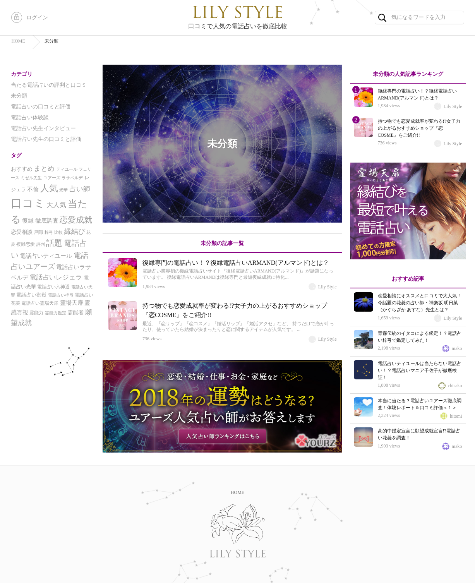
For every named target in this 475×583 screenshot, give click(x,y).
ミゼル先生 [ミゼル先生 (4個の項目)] (31, 178)
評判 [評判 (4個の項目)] (40, 244)
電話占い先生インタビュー (43, 128)
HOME (237, 492)
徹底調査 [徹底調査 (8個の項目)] (46, 221)
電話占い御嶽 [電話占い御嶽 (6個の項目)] (31, 295)
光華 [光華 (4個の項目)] (63, 190)
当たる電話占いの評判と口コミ (49, 85)
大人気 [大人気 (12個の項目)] (56, 205)
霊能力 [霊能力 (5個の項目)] (36, 313)
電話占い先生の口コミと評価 (46, 139)
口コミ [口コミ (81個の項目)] (28, 203)
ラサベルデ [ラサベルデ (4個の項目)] (72, 178)
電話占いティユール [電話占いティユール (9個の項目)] (46, 255)
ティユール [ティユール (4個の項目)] (66, 169)
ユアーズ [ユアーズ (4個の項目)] (51, 178)
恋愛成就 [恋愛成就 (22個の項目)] (76, 220)
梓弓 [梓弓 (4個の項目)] (49, 232)
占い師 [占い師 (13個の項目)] (79, 189)
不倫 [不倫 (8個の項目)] (33, 189)
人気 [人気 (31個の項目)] (49, 188)
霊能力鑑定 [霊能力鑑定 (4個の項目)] (55, 313)
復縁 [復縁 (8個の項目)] (28, 221)
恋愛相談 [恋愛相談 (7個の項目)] (22, 232)
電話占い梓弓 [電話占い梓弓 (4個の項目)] (61, 295)
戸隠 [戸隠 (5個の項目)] (38, 232)
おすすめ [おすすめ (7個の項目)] (22, 169)
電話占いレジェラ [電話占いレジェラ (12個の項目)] (55, 277)
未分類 (19, 96)
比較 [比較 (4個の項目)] (58, 232)
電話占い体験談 (30, 117)
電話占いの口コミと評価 (40, 107)
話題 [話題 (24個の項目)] (54, 243)
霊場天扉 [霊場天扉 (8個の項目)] (71, 303)
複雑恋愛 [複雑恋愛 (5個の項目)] (25, 244)
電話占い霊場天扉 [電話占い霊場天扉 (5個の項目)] (39, 303)
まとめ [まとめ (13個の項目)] (44, 168)
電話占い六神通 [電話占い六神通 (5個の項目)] (53, 287)
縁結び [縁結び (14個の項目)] (74, 231)
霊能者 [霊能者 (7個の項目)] (75, 313)
